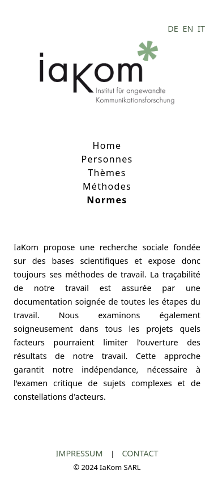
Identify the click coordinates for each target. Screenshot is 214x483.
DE (174, 28)
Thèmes (107, 172)
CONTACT (140, 453)
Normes (107, 200)
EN (188, 28)
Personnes (106, 159)
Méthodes (107, 186)
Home (107, 145)
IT (201, 28)
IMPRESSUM (80, 453)
